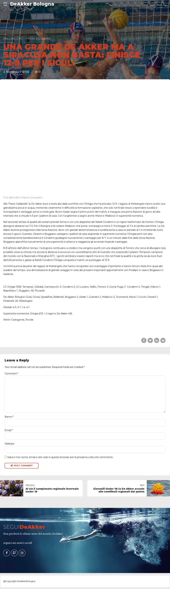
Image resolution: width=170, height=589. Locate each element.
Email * (9, 431)
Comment (11, 373)
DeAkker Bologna (32, 4)
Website (9, 444)
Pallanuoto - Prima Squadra (26, 38)
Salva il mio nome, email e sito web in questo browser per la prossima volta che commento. (60, 458)
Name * (9, 417)
